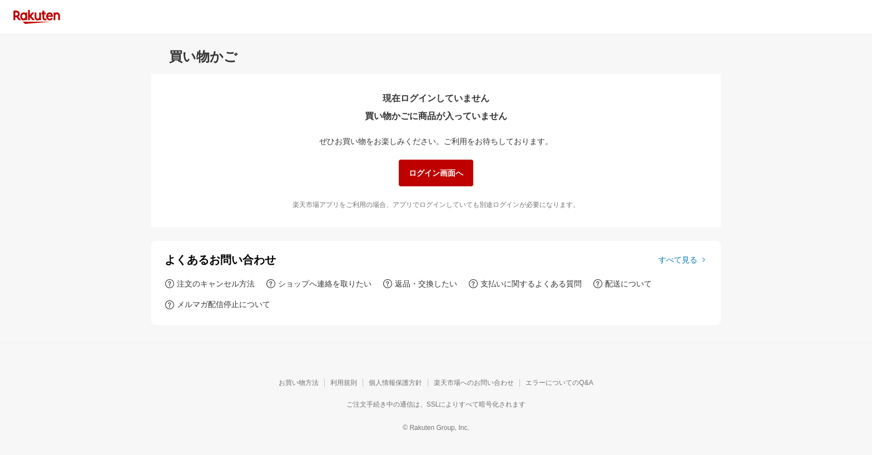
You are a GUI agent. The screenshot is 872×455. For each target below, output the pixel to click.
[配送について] (622, 284)
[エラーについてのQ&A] (559, 383)
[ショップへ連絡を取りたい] (318, 284)
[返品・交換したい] (420, 284)
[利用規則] (343, 383)
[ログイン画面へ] (436, 173)
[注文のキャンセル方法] (210, 284)
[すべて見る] (682, 260)
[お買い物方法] (299, 383)
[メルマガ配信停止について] (217, 304)
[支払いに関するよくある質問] (525, 284)
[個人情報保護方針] (395, 383)
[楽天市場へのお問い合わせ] (474, 383)
